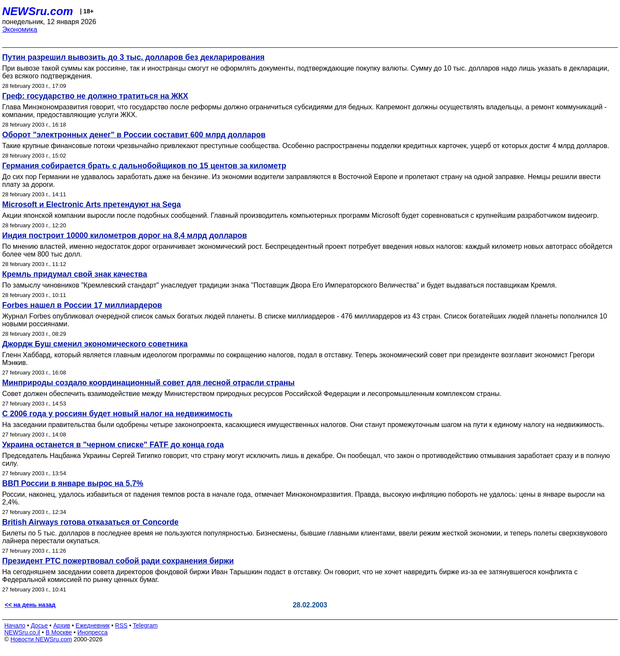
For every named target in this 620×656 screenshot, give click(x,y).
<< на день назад (30, 604)
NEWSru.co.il (22, 632)
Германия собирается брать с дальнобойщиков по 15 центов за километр (144, 165)
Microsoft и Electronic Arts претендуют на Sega (91, 204)
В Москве (59, 632)
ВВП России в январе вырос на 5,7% (72, 483)
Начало (14, 625)
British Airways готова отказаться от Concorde (90, 522)
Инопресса (93, 632)
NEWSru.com (37, 11)
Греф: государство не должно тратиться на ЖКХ (95, 96)
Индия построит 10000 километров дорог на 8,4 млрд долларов (124, 235)
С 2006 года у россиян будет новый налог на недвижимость (117, 413)
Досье (39, 625)
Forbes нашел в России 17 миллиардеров (82, 305)
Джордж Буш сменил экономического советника (95, 344)
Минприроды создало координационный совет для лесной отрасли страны (148, 382)
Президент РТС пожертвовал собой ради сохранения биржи (118, 561)
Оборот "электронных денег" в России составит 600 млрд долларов (134, 134)
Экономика (19, 29)
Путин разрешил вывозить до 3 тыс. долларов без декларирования (133, 57)
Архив (61, 625)
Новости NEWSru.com (41, 639)
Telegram (145, 625)
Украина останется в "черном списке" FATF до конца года (113, 444)
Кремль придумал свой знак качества (74, 274)
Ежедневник (93, 625)
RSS (121, 625)
